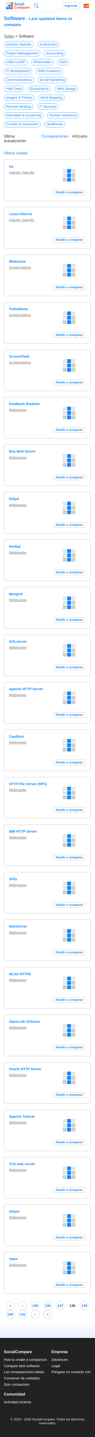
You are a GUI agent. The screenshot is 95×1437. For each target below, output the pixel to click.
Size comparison (16, 1384)
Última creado (16, 153)
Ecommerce (39, 89)
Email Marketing (52, 80)
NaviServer (18, 926)
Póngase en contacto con (70, 1372)
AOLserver (18, 641)
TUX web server (22, 1164)
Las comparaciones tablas (24, 1372)
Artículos (79, 136)
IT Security (47, 106)
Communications (19, 80)
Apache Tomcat (21, 1116)
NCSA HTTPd (20, 974)
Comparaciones (54, 136)
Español (86, 6)
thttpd (14, 499)
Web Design (66, 89)
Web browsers (49, 71)
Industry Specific (19, 44)
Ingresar (71, 5)
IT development (18, 71)
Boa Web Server (22, 451)
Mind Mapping (51, 98)
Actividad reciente (17, 1402)
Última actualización (15, 138)
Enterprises (48, 44)
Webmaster (42, 62)
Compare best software (22, 1366)
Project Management (22, 53)
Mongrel (15, 594)
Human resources (63, 115)
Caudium (16, 736)
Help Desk (14, 89)
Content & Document (22, 124)
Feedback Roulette (24, 404)
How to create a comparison (25, 1360)
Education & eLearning (23, 115)
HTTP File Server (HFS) (28, 784)
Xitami (14, 1211)
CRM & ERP (15, 62)
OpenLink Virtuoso (24, 1021)
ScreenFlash (19, 356)
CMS (63, 62)
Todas (9, 36)
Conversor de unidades (22, 1378)
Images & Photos (19, 98)
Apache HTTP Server (26, 689)
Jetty (13, 879)
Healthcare (54, 124)
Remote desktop (18, 106)
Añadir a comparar (69, 192)
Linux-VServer (21, 214)
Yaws (13, 1259)
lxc (11, 166)
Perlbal (14, 546)
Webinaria (17, 261)
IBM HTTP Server (23, 831)
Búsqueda (36, 5)
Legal (55, 1366)
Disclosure (59, 1360)
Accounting (54, 53)
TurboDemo (18, 309)
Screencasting (20, 267)
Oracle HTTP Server (25, 1069)
